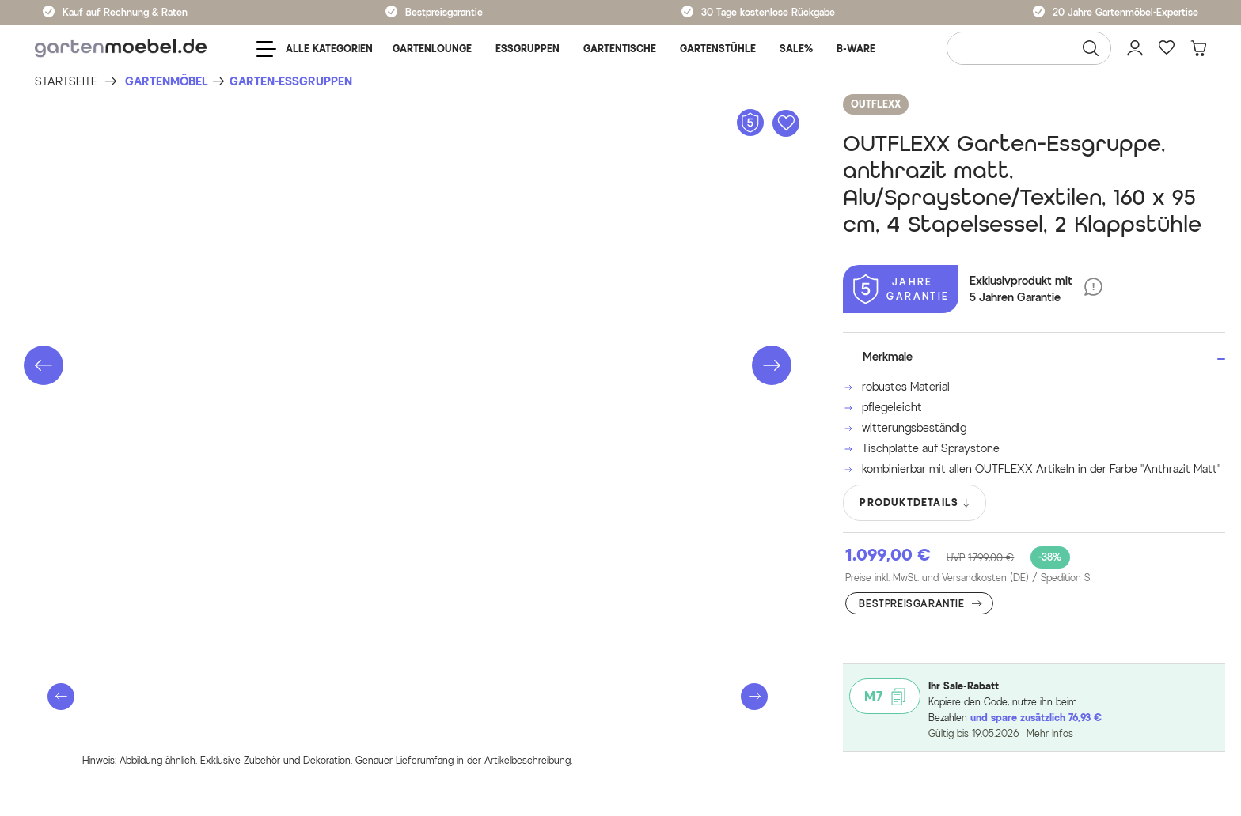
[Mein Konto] (1135, 48)
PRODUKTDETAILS (915, 503)
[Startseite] (66, 82)
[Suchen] (1091, 48)
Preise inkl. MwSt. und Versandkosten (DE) (967, 578)
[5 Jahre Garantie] (900, 289)
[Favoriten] (1167, 48)
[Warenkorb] (1198, 48)
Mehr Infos (1050, 733)
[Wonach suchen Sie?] (1028, 48)
